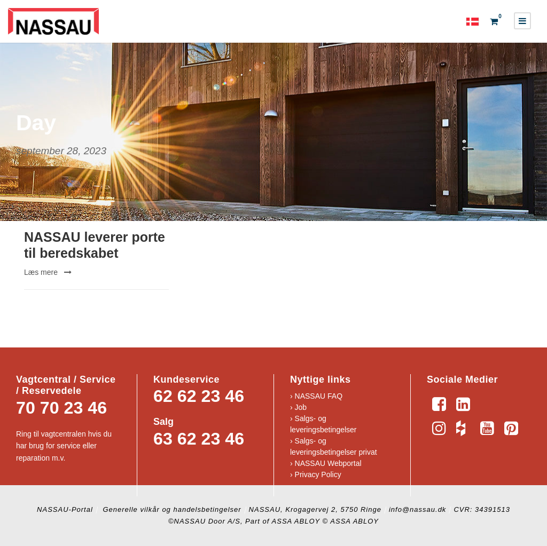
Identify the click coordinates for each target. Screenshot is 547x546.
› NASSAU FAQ (316, 396)
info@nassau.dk (417, 509)
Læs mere (48, 272)
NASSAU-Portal (65, 509)
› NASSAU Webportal (326, 463)
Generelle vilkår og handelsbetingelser (170, 509)
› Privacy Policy (315, 474)
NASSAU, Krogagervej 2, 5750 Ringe (315, 509)
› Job (298, 407)
